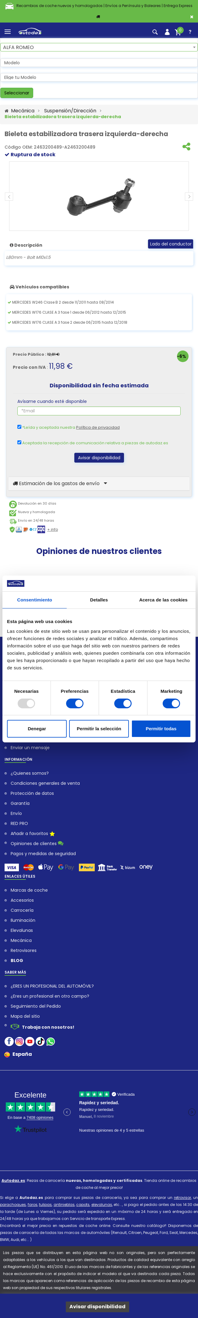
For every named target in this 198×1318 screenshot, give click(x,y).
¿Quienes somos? (30, 773)
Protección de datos (32, 793)
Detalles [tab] (99, 599)
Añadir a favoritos (33, 834)
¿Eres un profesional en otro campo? (50, 996)
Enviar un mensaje (30, 747)
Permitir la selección (99, 728)
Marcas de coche (29, 890)
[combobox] (99, 47)
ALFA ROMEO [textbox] (18, 47)
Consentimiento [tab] (34, 599)
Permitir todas (161, 728)
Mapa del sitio (25, 1016)
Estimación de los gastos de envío (60, 483)
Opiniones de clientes (37, 843)
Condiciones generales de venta (45, 783)
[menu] (8, 32)
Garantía (20, 803)
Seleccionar (16, 93)
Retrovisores (24, 950)
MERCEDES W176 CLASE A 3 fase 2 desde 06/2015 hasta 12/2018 (67, 322)
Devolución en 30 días (37, 503)
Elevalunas (22, 930)
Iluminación (23, 920)
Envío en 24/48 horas (36, 520)
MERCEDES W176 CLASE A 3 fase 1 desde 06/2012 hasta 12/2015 (67, 312)
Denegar (37, 728)
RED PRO (19, 823)
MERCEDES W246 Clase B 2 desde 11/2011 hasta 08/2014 (61, 302)
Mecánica (22, 111)
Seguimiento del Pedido (36, 1006)
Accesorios (22, 900)
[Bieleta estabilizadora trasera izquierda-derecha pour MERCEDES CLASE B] (99, 196)
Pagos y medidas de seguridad (43, 853)
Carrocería (22, 910)
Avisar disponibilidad (99, 458)
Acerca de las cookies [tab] (163, 599)
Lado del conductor (171, 244)
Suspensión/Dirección (70, 111)
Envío (16, 813)
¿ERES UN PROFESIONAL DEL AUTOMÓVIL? (52, 986)
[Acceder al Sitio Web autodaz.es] (7, 111)
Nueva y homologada (36, 511)
